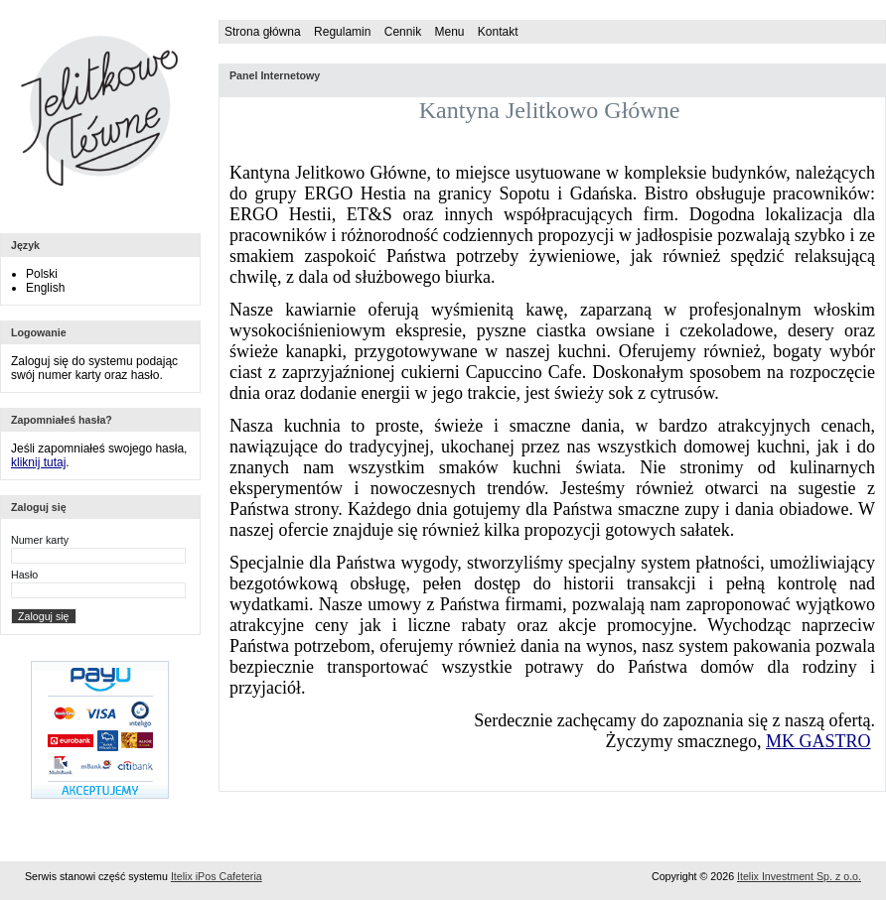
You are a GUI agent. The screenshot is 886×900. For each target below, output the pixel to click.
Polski (42, 274)
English (45, 288)
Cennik (402, 32)
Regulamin (342, 32)
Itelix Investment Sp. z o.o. (799, 876)
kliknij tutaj (38, 462)
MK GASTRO (818, 741)
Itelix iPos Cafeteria (216, 876)
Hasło (24, 574)
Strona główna (262, 32)
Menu (449, 32)
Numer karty (40, 540)
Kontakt (498, 32)
